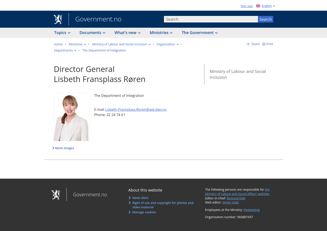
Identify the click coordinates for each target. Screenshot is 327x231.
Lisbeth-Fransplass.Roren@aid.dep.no (136, 109)
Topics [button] (60, 32)
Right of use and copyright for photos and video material (162, 205)
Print (269, 44)
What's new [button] (126, 32)
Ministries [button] (160, 32)
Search (265, 19)
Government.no (95, 19)
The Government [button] (198, 32)
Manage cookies (144, 212)
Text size (246, 6)
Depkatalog (252, 210)
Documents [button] (91, 32)
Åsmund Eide (236, 198)
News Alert (140, 198)
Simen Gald (231, 202)
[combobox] (211, 19)
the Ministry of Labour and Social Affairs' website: (237, 191)
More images (64, 148)
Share (255, 44)
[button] (77, 44)
